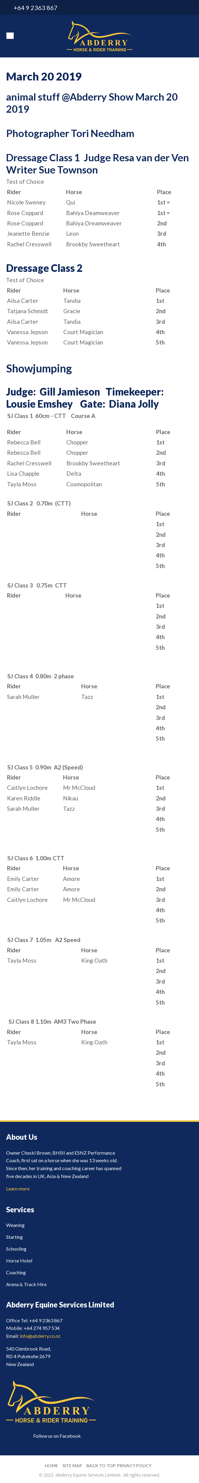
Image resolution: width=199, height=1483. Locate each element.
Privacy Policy (134, 1465)
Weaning (15, 1225)
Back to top (101, 1465)
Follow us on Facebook (57, 1436)
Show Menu (10, 36)
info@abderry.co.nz (178, 7)
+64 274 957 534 (42, 1328)
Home (51, 1465)
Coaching (16, 1272)
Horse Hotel (19, 1260)
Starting (14, 1237)
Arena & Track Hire (26, 1284)
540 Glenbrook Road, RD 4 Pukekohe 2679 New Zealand (28, 1356)
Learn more (18, 1188)
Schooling (16, 1249)
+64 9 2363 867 (36, 7)
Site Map (72, 1465)
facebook (189, 7)
